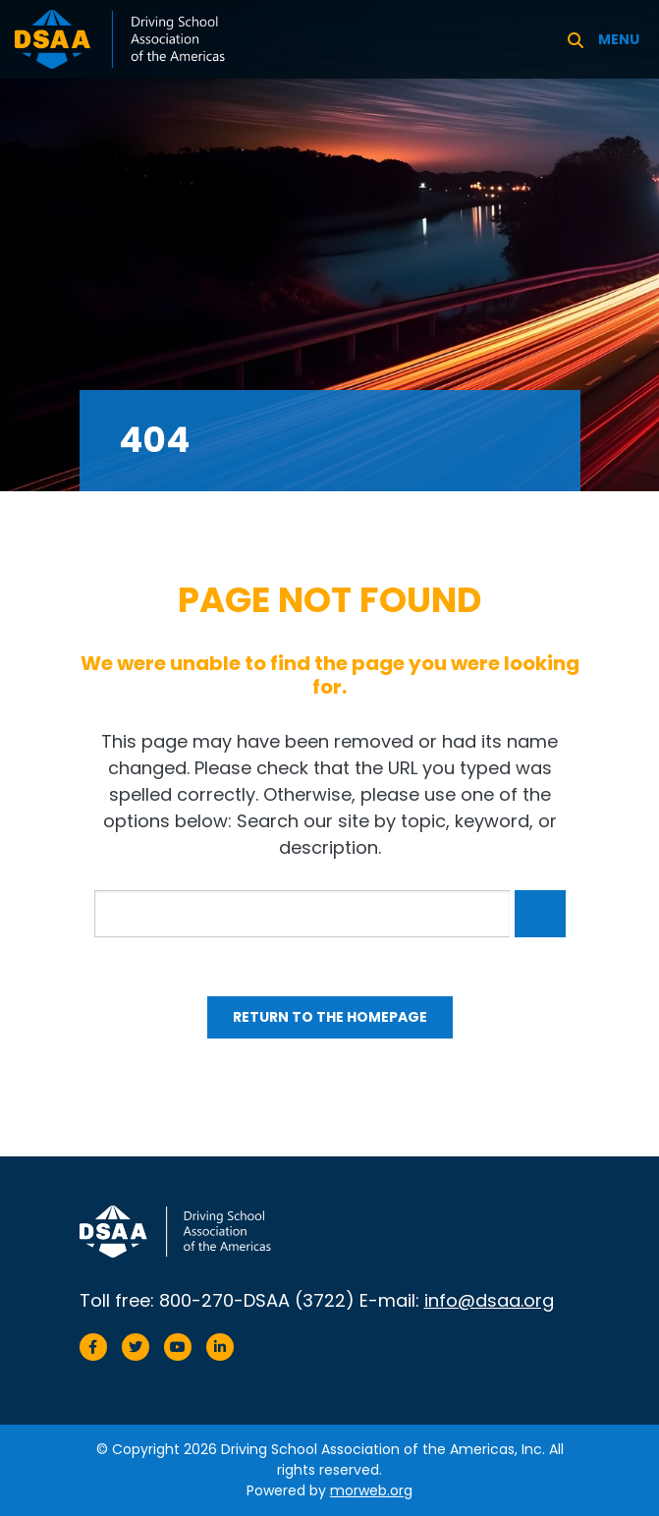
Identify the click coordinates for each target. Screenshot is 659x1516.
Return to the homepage (330, 1017)
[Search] (575, 39)
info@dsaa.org (489, 1300)
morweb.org (371, 1490)
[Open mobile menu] (621, 39)
